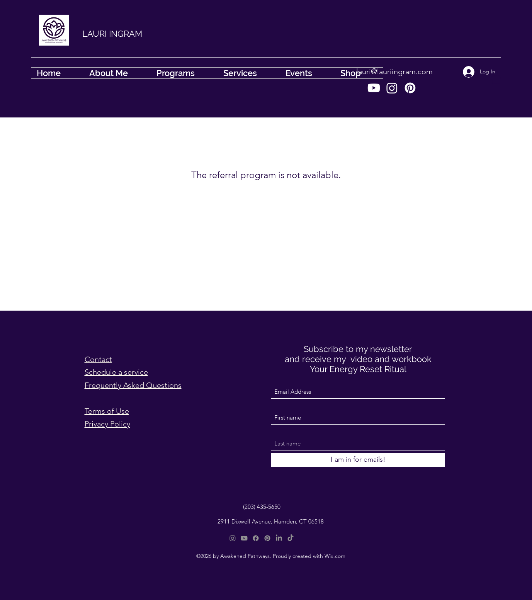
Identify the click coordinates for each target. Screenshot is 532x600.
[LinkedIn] (279, 538)
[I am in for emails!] (358, 460)
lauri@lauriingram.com (394, 71)
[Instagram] (392, 88)
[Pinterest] (410, 88)
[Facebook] (256, 538)
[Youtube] (374, 88)
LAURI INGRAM (112, 34)
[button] (496, 78)
